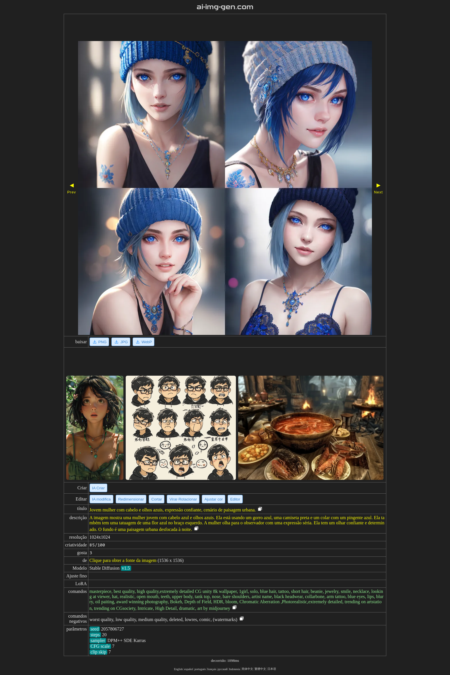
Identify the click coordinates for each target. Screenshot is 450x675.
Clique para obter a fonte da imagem (123, 560)
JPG (121, 341)
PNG (99, 341)
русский (223, 669)
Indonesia (234, 669)
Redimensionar (131, 499)
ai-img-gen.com (225, 7)
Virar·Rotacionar (183, 499)
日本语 (271, 668)
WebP (143, 341)
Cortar (156, 499)
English (178, 669)
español (188, 669)
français (211, 669)
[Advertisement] (208, 28)
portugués (199, 669)
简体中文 (247, 668)
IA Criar (98, 488)
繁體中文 (260, 668)
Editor (235, 499)
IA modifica (101, 499)
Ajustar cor (213, 499)
